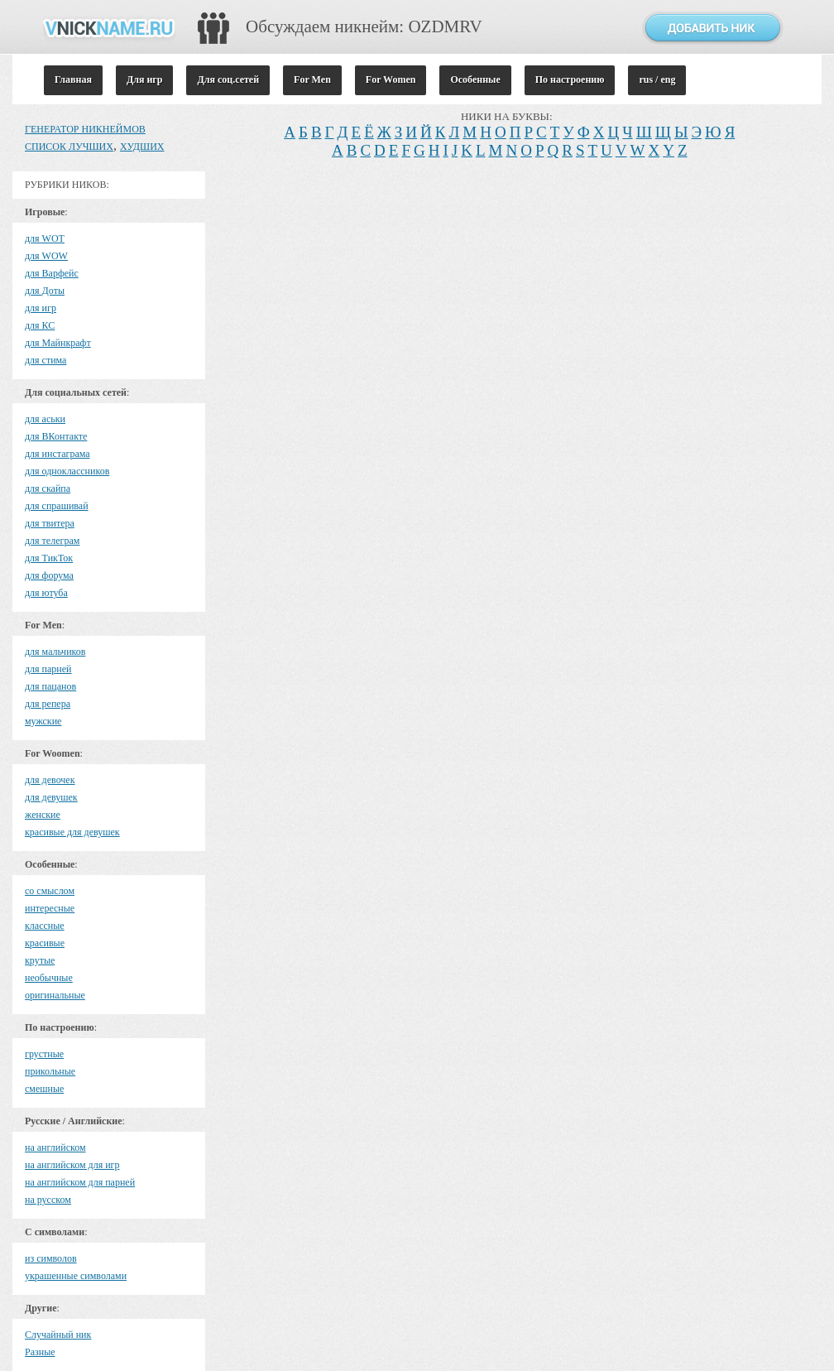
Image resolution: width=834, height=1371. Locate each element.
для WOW (46, 256)
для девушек (51, 797)
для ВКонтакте (56, 436)
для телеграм (52, 540)
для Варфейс (52, 273)
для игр (40, 308)
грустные (44, 1054)
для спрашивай (57, 506)
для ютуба (46, 593)
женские (42, 814)
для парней (48, 669)
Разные (40, 1352)
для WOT (45, 238)
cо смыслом (49, 891)
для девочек (50, 780)
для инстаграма (57, 453)
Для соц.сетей (228, 79)
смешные (44, 1088)
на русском (48, 1199)
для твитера (49, 523)
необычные (49, 978)
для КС (40, 325)
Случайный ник (58, 1334)
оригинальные (55, 995)
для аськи (45, 419)
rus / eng (657, 79)
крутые (40, 960)
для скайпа (47, 488)
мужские (43, 721)
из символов (51, 1258)
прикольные (50, 1071)
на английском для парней (80, 1182)
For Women (391, 79)
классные (45, 925)
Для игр (145, 79)
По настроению (570, 79)
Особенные (475, 79)
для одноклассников (67, 471)
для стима (45, 360)
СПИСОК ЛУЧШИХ (69, 146)
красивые (45, 943)
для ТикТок (49, 558)
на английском (55, 1147)
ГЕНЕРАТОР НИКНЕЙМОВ (85, 129)
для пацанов (50, 686)
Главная (73, 79)
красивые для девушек (72, 832)
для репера (47, 704)
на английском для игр (72, 1165)
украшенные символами (76, 1276)
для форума (49, 575)
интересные (49, 908)
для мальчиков (55, 651)
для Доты (45, 290)
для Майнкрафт (58, 343)
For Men (312, 79)
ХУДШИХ (142, 146)
